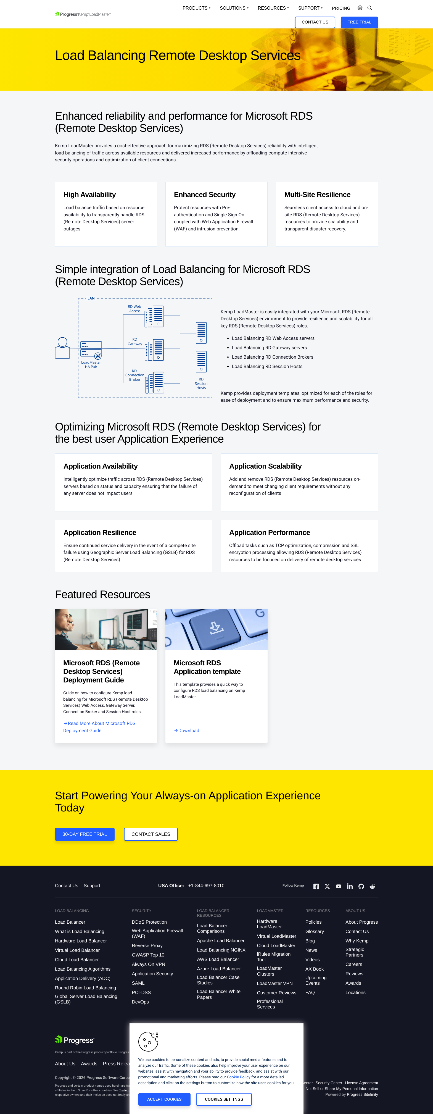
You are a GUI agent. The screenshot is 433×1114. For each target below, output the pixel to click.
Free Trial (359, 22)
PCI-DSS (141, 992)
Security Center (329, 1083)
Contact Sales (150, 834)
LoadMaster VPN (275, 983)
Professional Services (270, 1004)
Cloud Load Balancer (77, 959)
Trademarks (127, 1090)
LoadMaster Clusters (269, 971)
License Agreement (361, 1083)
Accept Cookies (164, 1099)
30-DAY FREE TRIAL (85, 834)
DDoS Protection (149, 922)
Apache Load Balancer (220, 940)
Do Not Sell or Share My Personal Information (339, 1088)
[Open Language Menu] (360, 8)
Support (92, 885)
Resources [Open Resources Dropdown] (272, 8)
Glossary (314, 931)
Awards (353, 983)
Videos (312, 959)
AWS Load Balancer (218, 959)
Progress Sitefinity (362, 1094)
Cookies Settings (224, 1099)
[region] (216, 1068)
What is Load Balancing (79, 931)
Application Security (152, 973)
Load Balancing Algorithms (82, 969)
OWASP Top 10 (148, 955)
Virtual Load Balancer (77, 950)
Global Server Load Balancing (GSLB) (86, 999)
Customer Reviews (277, 992)
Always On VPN (148, 964)
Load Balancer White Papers (219, 994)
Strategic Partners (354, 952)
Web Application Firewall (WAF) (157, 933)
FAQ (310, 992)
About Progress (361, 922)
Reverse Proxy (147, 945)
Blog (310, 941)
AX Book (314, 969)
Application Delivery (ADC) (82, 978)
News (311, 950)
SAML (138, 983)
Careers (353, 964)
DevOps (140, 1002)
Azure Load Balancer (219, 968)
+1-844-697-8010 (206, 885)
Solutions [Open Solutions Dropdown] (232, 8)
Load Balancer (70, 922)
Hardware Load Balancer (81, 941)
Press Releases (120, 1063)
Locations (355, 992)
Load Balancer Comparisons (212, 928)
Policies (313, 922)
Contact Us (315, 22)
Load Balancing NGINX (221, 950)
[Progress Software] (75, 1040)
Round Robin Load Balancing (85, 987)
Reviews (354, 973)
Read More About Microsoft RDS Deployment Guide (99, 727)
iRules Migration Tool (274, 957)
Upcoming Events (316, 980)
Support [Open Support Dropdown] (309, 8)
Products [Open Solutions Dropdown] (195, 8)
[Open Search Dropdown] (370, 8)
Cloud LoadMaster (276, 945)
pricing (341, 8)
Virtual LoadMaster (276, 936)
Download (188, 731)
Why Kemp (356, 941)
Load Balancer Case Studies (218, 980)
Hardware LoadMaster (269, 924)
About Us (65, 1063)
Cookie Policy (238, 1077)
